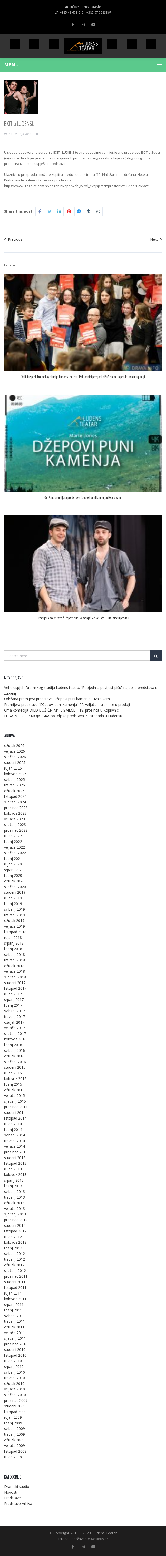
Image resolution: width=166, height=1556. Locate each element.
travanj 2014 (14, 1140)
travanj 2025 (14, 785)
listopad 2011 (15, 1287)
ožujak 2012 (14, 1264)
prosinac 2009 (15, 1400)
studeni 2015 (14, 1067)
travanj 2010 (14, 1377)
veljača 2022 (14, 847)
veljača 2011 (14, 1332)
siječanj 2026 (15, 756)
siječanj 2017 (15, 1033)
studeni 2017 (14, 982)
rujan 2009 (13, 1417)
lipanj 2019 (13, 903)
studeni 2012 (14, 1225)
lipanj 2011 (13, 1310)
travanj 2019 (14, 914)
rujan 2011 (13, 1293)
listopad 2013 (15, 1163)
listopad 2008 (15, 1451)
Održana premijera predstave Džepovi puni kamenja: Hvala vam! (83, 497)
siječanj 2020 (15, 886)
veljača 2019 (14, 926)
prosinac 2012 (15, 1219)
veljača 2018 (14, 971)
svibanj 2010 (14, 1372)
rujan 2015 (13, 1073)
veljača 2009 (14, 1445)
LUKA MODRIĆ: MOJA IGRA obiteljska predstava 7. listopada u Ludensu (63, 715)
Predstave (12, 1497)
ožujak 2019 (14, 920)
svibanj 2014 (14, 1135)
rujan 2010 (13, 1360)
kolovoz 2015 (15, 1078)
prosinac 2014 (15, 1106)
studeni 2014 (14, 1112)
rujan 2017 (13, 993)
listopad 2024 (15, 796)
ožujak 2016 (14, 1056)
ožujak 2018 (14, 965)
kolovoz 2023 (15, 813)
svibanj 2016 (14, 1050)
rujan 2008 (13, 1456)
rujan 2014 (13, 1123)
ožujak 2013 (14, 1202)
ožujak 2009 (14, 1439)
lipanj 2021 (13, 858)
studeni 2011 (14, 1281)
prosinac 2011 (15, 1276)
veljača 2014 (14, 1146)
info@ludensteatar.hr (83, 7)
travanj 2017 (14, 1016)
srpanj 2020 (14, 869)
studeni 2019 (14, 892)
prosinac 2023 (15, 807)
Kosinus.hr (99, 1538)
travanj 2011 (14, 1321)
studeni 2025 (14, 762)
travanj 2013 (14, 1197)
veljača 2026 (14, 751)
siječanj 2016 (15, 1061)
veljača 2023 (14, 818)
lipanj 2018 (13, 948)
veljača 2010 (14, 1389)
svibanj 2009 (14, 1428)
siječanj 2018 (15, 977)
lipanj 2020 (13, 875)
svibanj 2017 (14, 1010)
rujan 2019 (13, 898)
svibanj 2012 (14, 1253)
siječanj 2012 (15, 1270)
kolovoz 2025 (15, 773)
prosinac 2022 (15, 830)
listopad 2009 (15, 1411)
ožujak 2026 (14, 745)
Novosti (10, 1492)
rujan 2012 (13, 1236)
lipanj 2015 (13, 1084)
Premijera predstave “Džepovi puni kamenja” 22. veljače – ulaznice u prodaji (83, 618)
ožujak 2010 (14, 1383)
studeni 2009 (14, 1406)
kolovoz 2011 (15, 1298)
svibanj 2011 (14, 1315)
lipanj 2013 (13, 1185)
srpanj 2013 (14, 1180)
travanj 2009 (14, 1434)
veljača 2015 (14, 1095)
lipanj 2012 (13, 1248)
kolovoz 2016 (15, 1039)
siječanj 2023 (15, 824)
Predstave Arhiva (18, 1503)
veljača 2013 (14, 1208)
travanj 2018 (14, 960)
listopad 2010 (15, 1355)
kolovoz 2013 (15, 1174)
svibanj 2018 (14, 954)
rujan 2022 (13, 835)
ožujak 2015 (14, 1089)
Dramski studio (16, 1486)
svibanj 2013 (14, 1191)
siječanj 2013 (15, 1214)
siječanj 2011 (15, 1338)
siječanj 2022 (15, 852)
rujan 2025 (13, 768)
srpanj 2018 (14, 943)
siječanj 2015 (15, 1101)
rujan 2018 (13, 937)
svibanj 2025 (14, 779)
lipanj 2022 (13, 841)
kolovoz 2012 (15, 1242)
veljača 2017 (14, 1027)
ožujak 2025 (14, 790)
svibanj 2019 (14, 909)
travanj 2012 (14, 1259)
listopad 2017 (15, 988)
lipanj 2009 (13, 1423)
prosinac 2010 (15, 1343)
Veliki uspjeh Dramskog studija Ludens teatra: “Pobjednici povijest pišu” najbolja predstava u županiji (83, 377)
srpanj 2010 (14, 1366)
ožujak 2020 (14, 881)
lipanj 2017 (13, 1005)
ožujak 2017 (14, 1022)
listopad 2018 (15, 931)
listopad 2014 (15, 1118)
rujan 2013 (13, 1168)
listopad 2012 (15, 1231)
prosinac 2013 (15, 1152)
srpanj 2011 (14, 1304)
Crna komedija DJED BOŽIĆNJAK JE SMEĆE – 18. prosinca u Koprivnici (61, 710)
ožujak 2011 (14, 1327)
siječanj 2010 (15, 1394)
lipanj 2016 (13, 1044)
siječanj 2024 (15, 802)
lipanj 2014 (13, 1129)
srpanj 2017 (14, 999)
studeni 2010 (14, 1349)
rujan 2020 (13, 864)
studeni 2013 (14, 1157)
